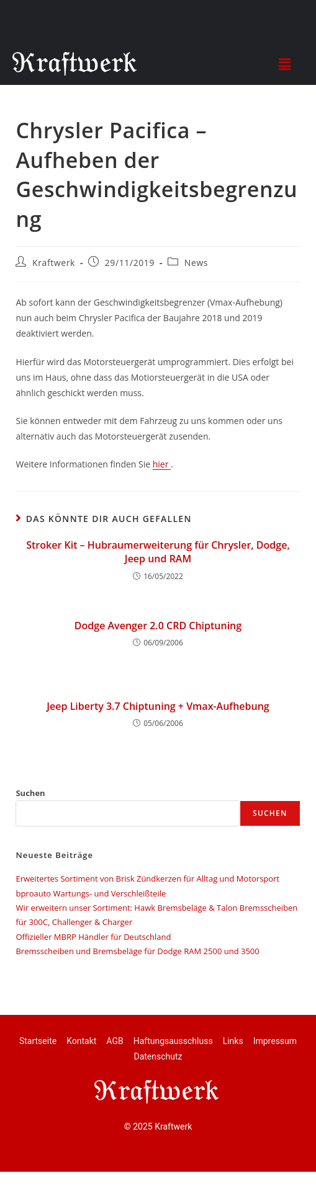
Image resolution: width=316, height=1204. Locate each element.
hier (162, 464)
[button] (284, 64)
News (196, 262)
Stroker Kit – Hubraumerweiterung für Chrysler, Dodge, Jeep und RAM (158, 551)
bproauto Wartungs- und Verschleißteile (91, 893)
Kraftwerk (53, 262)
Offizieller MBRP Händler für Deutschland (93, 936)
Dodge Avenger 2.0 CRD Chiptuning (158, 625)
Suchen (30, 793)
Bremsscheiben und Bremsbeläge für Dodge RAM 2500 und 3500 (137, 951)
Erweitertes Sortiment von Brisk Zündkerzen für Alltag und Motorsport (147, 878)
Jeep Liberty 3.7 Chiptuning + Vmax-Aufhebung (158, 706)
